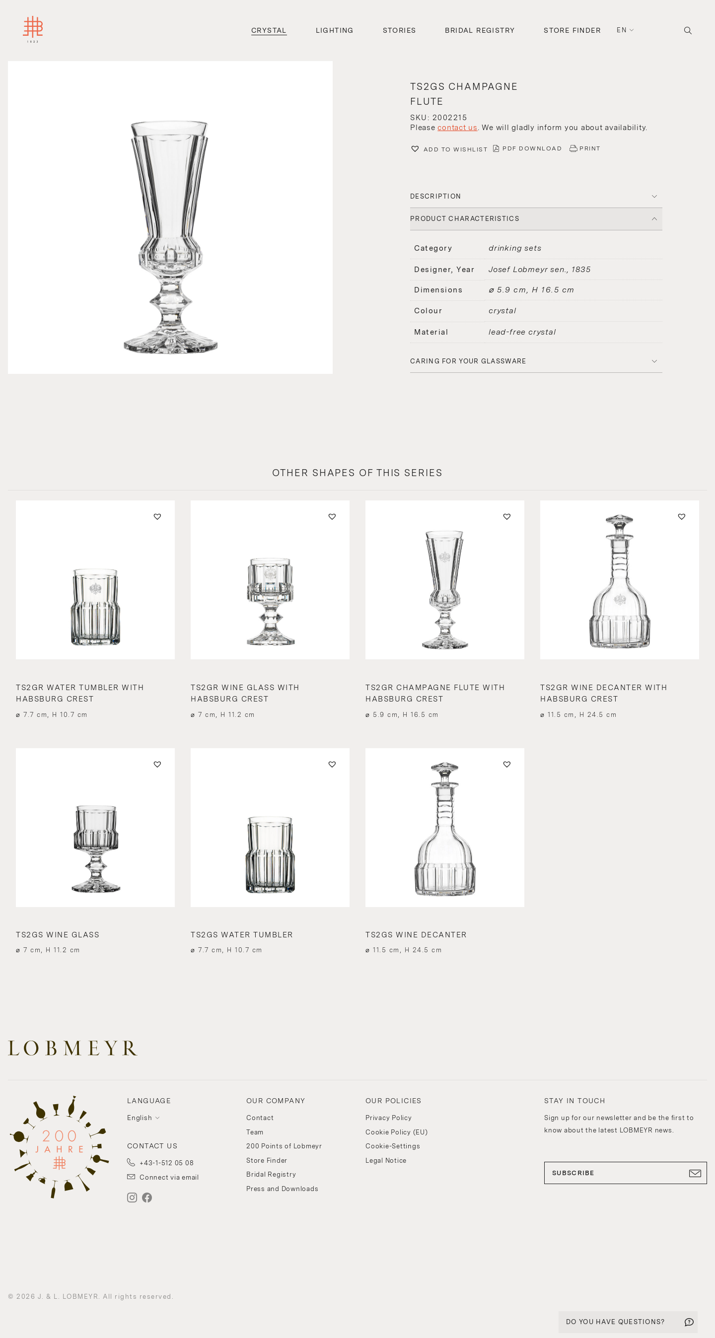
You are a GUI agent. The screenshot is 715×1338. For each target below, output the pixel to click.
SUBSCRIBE (625, 1173)
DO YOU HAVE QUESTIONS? (615, 1322)
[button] (179, 218)
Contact (260, 1118)
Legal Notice (386, 1160)
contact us (457, 127)
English (139, 1118)
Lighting (335, 30)
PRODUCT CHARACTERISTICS (464, 218)
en (622, 30)
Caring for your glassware (468, 361)
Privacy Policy (388, 1118)
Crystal (269, 30)
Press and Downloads (282, 1189)
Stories (400, 30)
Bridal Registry (480, 30)
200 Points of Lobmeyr (284, 1146)
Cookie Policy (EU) (396, 1132)
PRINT (590, 148)
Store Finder (572, 30)
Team (255, 1132)
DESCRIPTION (435, 196)
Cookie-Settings (392, 1146)
